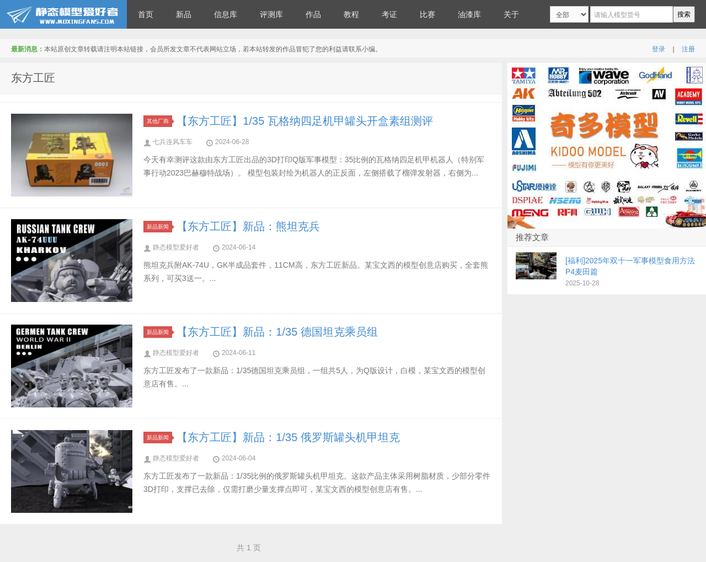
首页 (145, 14)
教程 (351, 14)
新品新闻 (159, 227)
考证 (389, 14)
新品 (183, 14)
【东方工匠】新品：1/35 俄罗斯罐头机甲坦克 (287, 437)
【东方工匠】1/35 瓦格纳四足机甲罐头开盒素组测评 (304, 121)
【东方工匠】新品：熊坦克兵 (248, 226)
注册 (688, 49)
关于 (511, 14)
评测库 (271, 14)
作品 (313, 14)
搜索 (684, 14)
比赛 (427, 14)
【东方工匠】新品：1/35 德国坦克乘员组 (276, 332)
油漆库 (469, 14)
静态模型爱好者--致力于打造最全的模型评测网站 (63, 14)
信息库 (225, 14)
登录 (658, 49)
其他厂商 (159, 121)
